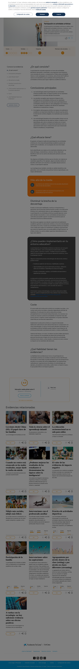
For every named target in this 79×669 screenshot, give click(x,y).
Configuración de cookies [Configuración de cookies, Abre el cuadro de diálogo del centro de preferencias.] (23, 14)
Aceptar (59, 14)
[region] (39, 9)
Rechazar (42, 14)
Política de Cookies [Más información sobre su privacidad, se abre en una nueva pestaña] (41, 9)
